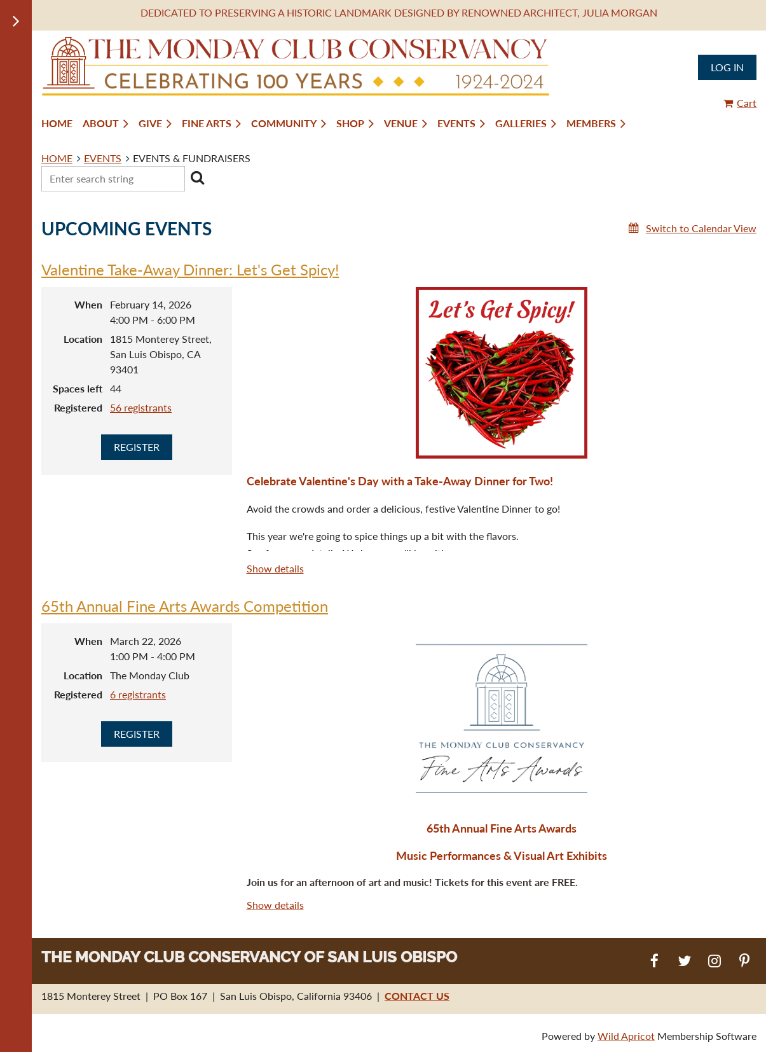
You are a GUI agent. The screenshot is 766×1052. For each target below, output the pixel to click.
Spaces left (77, 388)
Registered (78, 407)
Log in (727, 67)
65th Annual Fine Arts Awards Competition (184, 606)
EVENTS (102, 158)
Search (197, 177)
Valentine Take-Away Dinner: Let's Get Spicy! (190, 269)
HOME (56, 158)
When (88, 304)
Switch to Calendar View (701, 228)
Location (83, 339)
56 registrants (141, 407)
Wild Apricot (626, 1036)
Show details (275, 568)
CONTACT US (417, 996)
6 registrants (138, 694)
